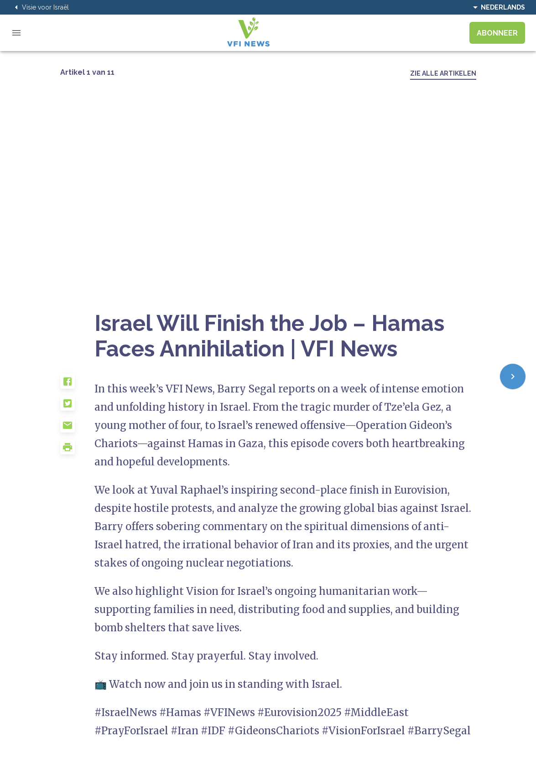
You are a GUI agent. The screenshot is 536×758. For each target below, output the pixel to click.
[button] (77, 385)
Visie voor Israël (40, 7)
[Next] (513, 376)
